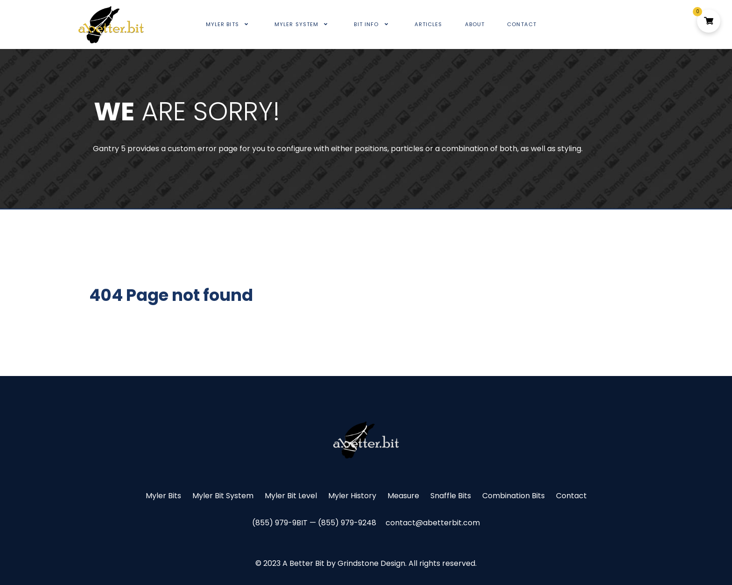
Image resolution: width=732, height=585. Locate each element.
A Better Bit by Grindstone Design (343, 563)
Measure (403, 495)
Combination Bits (513, 495)
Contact (571, 495)
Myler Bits (163, 495)
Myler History (352, 495)
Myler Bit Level (291, 495)
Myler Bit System (222, 495)
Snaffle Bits (450, 495)
